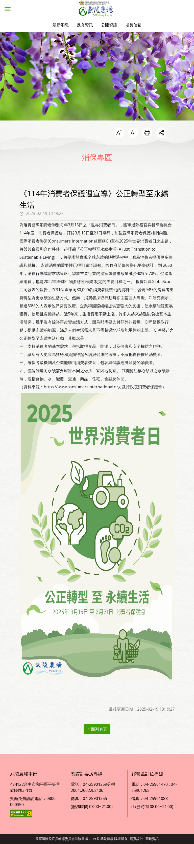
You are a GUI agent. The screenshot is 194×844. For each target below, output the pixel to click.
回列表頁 (97, 729)
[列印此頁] (147, 133)
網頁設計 (136, 838)
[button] (60, 25)
